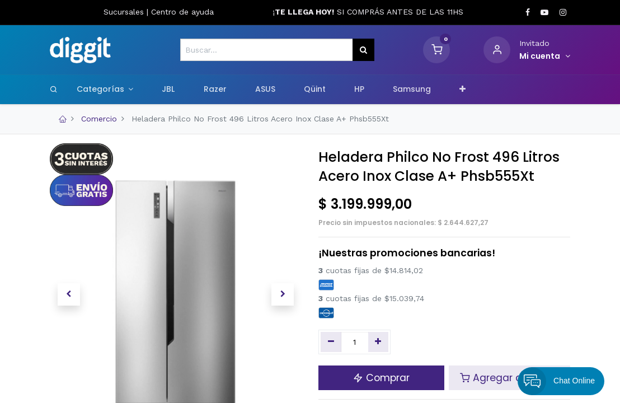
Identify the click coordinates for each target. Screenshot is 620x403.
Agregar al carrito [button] (509, 378)
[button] (462, 89)
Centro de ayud (180, 11)
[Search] (54, 89)
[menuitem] (168, 89)
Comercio (99, 118)
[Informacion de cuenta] (544, 56)
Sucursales (125, 11)
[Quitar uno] (331, 342)
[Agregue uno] (378, 342)
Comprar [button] (381, 378)
